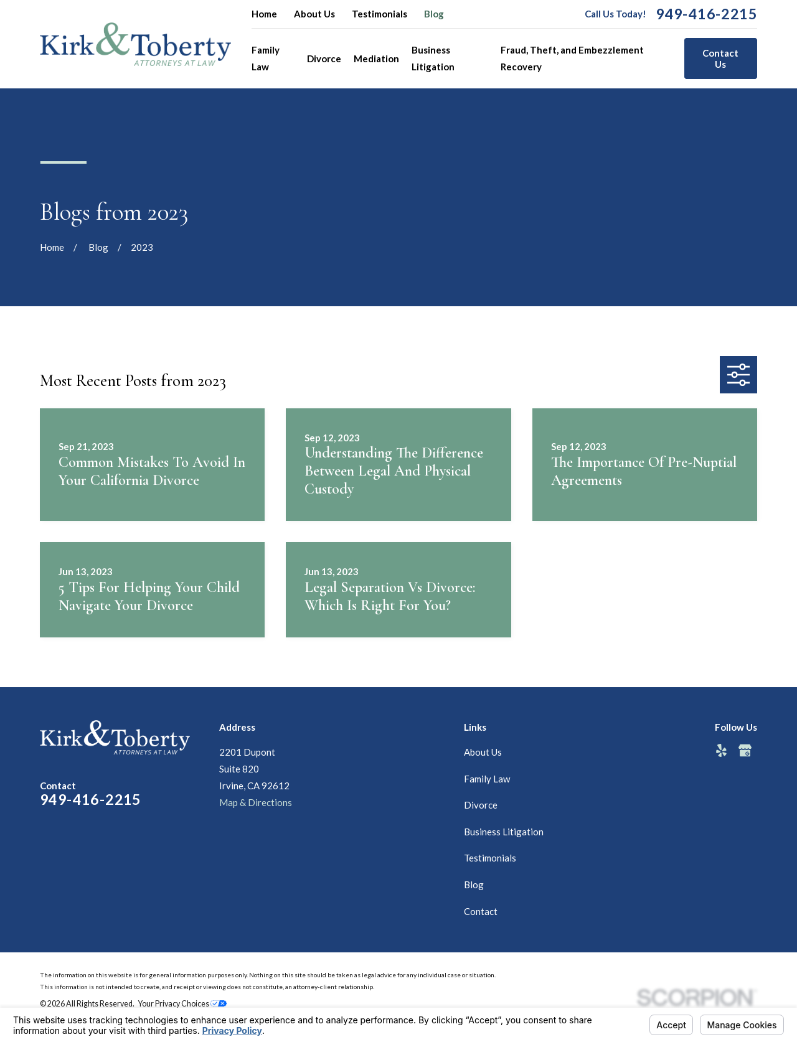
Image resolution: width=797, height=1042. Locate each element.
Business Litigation (504, 831)
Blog (434, 13)
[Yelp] (721, 750)
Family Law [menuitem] (266, 58)
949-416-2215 (706, 14)
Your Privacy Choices (182, 1003)
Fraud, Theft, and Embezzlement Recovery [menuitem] (572, 58)
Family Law (487, 778)
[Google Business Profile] (745, 750)
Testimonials (379, 13)
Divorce (481, 804)
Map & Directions (255, 802)
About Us (314, 13)
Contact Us (720, 58)
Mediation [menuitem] (376, 58)
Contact (481, 911)
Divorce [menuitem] (324, 58)
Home (264, 13)
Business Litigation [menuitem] (433, 58)
